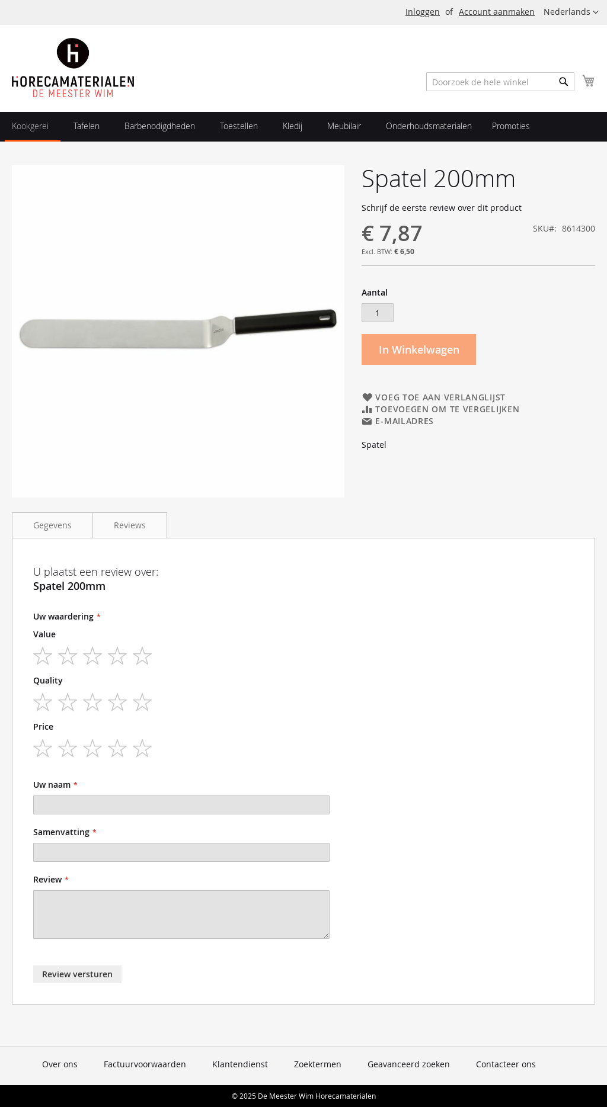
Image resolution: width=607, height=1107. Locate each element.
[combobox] (500, 81)
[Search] (563, 81)
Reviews (130, 525)
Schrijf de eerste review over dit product (442, 207)
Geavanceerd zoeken (409, 1064)
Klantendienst (240, 1064)
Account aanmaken (497, 11)
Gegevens (52, 525)
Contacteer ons (506, 1064)
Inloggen (422, 11)
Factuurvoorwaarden (145, 1064)
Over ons (60, 1064)
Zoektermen (317, 1064)
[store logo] (73, 67)
